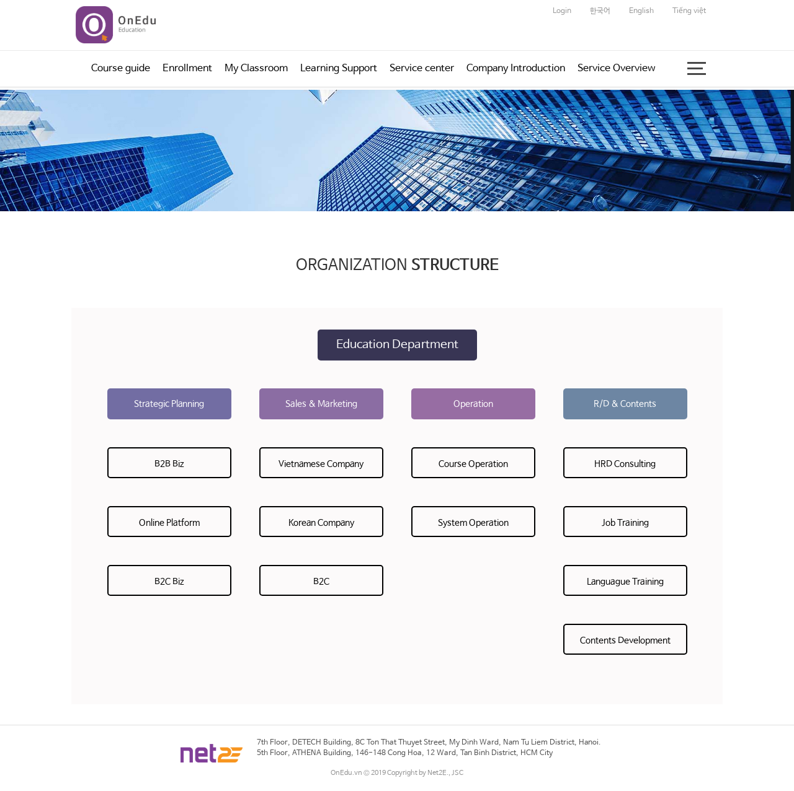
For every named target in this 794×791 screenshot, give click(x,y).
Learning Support (338, 68)
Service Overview (617, 68)
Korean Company (321, 523)
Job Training (625, 523)
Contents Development (625, 640)
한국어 (600, 11)
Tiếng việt (689, 11)
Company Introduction (515, 68)
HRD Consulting (625, 464)
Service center (422, 68)
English (641, 11)
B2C (321, 582)
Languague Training (625, 582)
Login (562, 11)
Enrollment (187, 68)
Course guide (120, 68)
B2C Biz (169, 582)
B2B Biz (169, 464)
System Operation (473, 523)
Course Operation (473, 464)
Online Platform (169, 523)
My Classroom (256, 68)
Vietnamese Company (321, 464)
